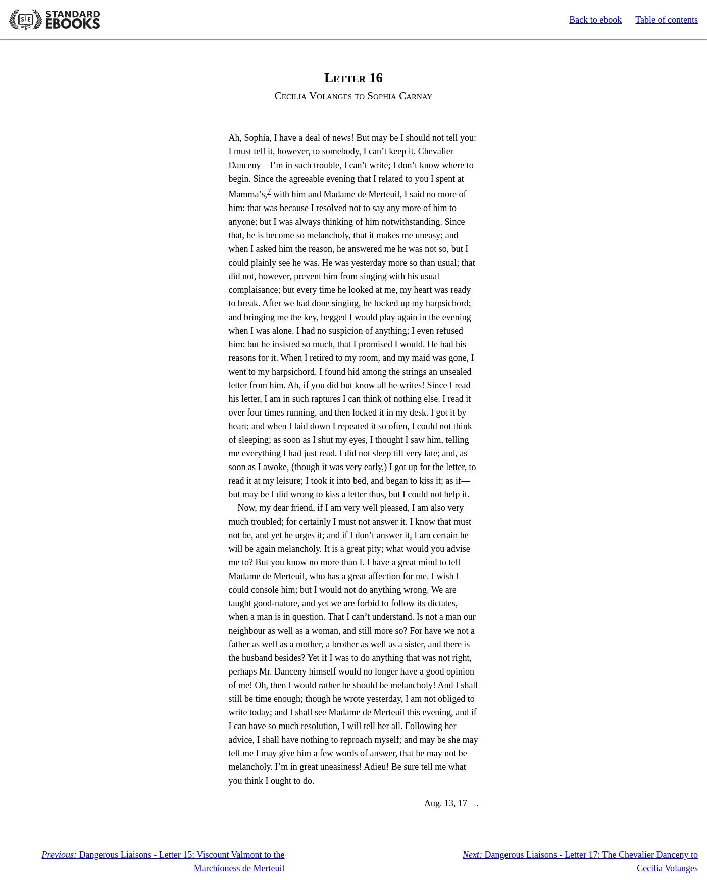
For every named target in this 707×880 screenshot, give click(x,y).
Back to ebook (595, 20)
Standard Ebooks (54, 19)
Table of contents (666, 20)
